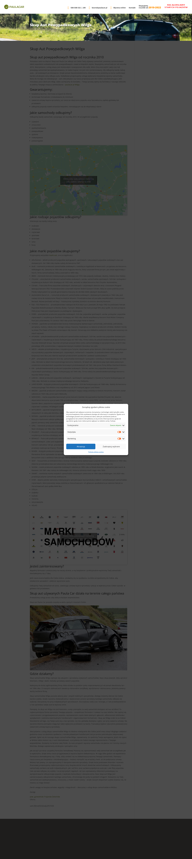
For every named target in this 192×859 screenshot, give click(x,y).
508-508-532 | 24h (77, 8)
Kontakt (132, 8)
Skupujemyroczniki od (150, 7)
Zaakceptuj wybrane (111, 446)
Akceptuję (81, 446)
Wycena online (118, 8)
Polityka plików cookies (96, 452)
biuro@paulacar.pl (98, 8)
